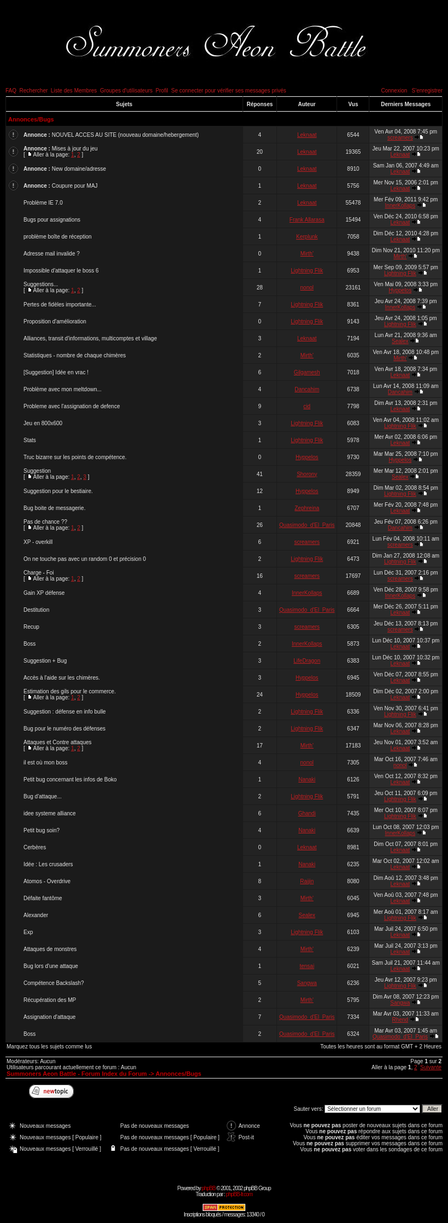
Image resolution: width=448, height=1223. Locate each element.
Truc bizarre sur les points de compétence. (75, 457)
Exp (28, 932)
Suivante (430, 1067)
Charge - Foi (38, 573)
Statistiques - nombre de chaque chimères (74, 355)
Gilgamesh (307, 372)
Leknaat (307, 135)
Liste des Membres (74, 91)
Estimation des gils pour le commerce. (69, 691)
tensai (306, 966)
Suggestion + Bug (45, 661)
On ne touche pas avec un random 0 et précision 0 (84, 559)
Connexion (394, 91)
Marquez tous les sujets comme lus (49, 1047)
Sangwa (307, 983)
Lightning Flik (307, 271)
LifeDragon (306, 661)
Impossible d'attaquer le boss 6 (61, 271)
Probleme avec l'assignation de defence (71, 406)
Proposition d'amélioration (54, 321)
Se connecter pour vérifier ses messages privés (228, 91)
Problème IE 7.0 (43, 203)
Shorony (307, 474)
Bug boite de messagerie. (54, 508)
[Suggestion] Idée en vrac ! (56, 372)
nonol (307, 288)
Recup (31, 627)
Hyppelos (399, 290)
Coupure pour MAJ (75, 186)
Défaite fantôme (42, 898)
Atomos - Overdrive (46, 881)
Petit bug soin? (41, 830)
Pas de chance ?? (45, 522)
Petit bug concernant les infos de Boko (70, 779)
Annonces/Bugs (31, 119)
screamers (400, 138)
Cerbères (34, 847)
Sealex (400, 341)
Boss (29, 644)
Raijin (307, 881)
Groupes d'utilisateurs (126, 91)
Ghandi (307, 813)
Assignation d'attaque (49, 1017)
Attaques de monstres (49, 949)
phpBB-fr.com (239, 1194)
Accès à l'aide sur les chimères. (61, 678)
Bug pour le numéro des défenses (64, 729)
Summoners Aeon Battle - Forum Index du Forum (77, 1073)
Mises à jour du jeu (75, 149)
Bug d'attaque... (42, 796)
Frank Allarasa (307, 220)
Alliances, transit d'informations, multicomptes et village (90, 338)
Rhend (400, 1020)
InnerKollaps (400, 205)
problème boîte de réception (57, 237)
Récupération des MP (49, 1000)
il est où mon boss (45, 763)
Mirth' (307, 254)
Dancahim (306, 389)
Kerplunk (306, 237)
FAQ (10, 91)
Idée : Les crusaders (48, 864)
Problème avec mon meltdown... (62, 389)
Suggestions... (40, 284)
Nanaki (306, 779)
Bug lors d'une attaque (50, 966)
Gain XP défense (43, 593)
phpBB (208, 1188)
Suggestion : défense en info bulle (64, 712)
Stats (29, 440)
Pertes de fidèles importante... (59, 305)
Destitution (36, 610)
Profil (162, 91)
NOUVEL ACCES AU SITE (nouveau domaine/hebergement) (125, 135)
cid (306, 406)
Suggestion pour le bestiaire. (58, 491)
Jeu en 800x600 (42, 423)
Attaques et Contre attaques (57, 742)
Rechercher (34, 91)
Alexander (35, 915)
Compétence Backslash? (53, 983)
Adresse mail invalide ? (51, 254)
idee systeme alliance (49, 813)
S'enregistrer (427, 91)
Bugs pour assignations (51, 220)
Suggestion (37, 471)
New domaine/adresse (79, 169)
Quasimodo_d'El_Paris (306, 525)
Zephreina (306, 508)
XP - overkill (37, 542)
